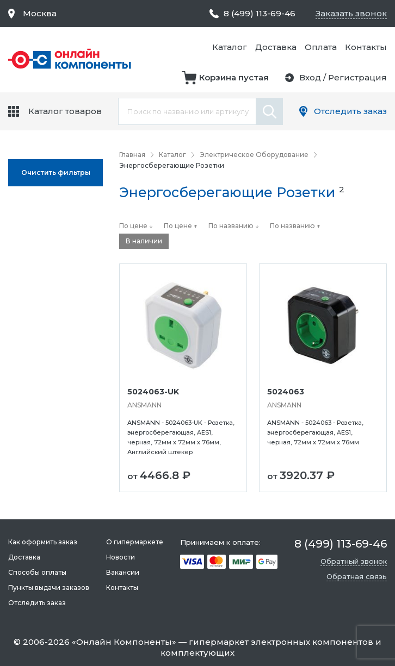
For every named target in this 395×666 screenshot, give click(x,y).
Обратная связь (356, 576)
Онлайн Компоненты (124, 642)
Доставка (276, 47)
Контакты (366, 47)
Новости (120, 557)
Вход (310, 77)
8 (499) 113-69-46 (259, 13)
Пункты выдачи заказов (48, 587)
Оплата (321, 47)
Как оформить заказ (42, 542)
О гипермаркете (134, 542)
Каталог (229, 47)
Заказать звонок (351, 13)
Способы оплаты (37, 572)
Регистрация (357, 77)
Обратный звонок (353, 561)
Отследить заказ (350, 111)
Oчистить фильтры (55, 172)
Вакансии (122, 572)
